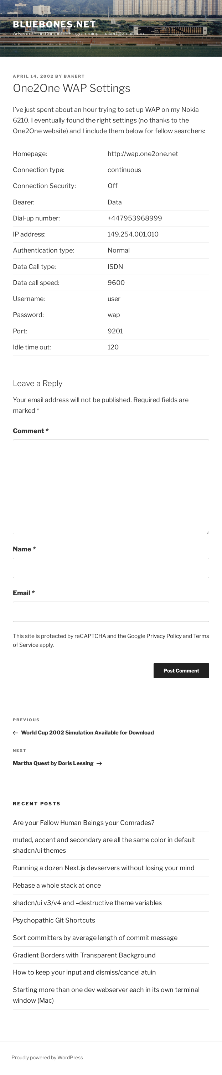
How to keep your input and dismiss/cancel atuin (84, 972)
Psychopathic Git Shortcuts (54, 920)
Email (24, 593)
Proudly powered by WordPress (47, 1057)
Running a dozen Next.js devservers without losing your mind (104, 868)
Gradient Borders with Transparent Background (84, 955)
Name (24, 549)
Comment (31, 431)
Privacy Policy (164, 636)
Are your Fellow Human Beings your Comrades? (83, 822)
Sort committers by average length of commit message (95, 937)
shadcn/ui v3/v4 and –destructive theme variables (87, 903)
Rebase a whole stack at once (57, 885)
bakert (74, 76)
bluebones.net (55, 24)
